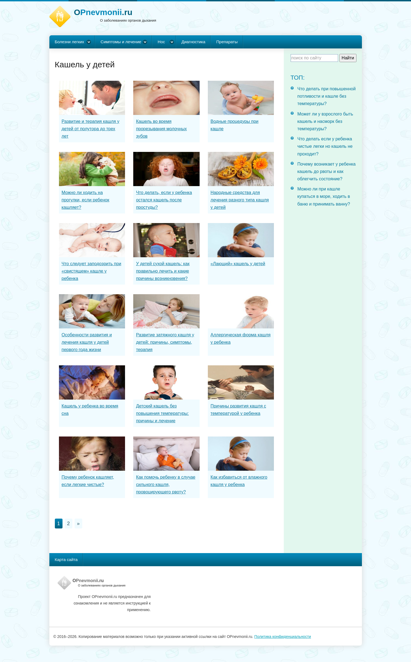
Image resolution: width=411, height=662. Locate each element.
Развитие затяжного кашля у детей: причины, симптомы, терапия (165, 342)
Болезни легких (69, 41)
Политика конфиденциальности (282, 636)
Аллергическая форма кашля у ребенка (241, 339)
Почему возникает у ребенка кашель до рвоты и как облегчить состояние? (326, 171)
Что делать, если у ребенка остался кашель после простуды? (164, 200)
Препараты (227, 41)
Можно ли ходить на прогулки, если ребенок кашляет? (85, 200)
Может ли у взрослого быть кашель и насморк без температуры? (325, 121)
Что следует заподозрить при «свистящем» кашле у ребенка (91, 271)
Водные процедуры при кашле (235, 125)
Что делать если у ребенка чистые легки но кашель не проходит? (325, 146)
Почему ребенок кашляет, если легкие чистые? (88, 481)
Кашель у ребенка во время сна (90, 410)
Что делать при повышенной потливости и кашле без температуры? (326, 96)
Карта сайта (66, 559)
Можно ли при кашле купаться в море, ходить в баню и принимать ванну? (323, 196)
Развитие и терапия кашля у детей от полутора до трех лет (91, 128)
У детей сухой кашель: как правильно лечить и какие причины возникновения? (162, 271)
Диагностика (193, 41)
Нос (161, 41)
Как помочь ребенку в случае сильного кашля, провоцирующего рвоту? (165, 484)
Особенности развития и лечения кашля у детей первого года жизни (87, 342)
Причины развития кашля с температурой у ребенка (238, 410)
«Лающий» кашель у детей (238, 263)
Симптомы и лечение (121, 41)
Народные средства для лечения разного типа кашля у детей (240, 200)
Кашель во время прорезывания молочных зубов (161, 128)
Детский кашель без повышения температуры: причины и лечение (162, 413)
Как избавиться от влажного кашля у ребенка (239, 481)
